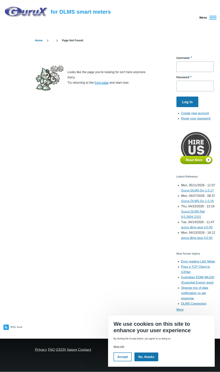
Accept (122, 357)
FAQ (51, 349)
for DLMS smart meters (81, 12)
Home (39, 40)
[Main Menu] (207, 17)
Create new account (195, 113)
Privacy (41, 349)
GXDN (61, 349)
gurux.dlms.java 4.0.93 (197, 227)
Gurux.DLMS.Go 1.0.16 (197, 201)
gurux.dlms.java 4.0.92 (197, 238)
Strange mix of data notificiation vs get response (194, 293)
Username (183, 57)
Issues (72, 349)
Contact (84, 349)
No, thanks (146, 357)
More (179, 309)
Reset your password (195, 118)
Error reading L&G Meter (198, 261)
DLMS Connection (194, 303)
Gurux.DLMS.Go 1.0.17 (197, 190)
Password (182, 77)
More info (119, 346)
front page (102, 82)
